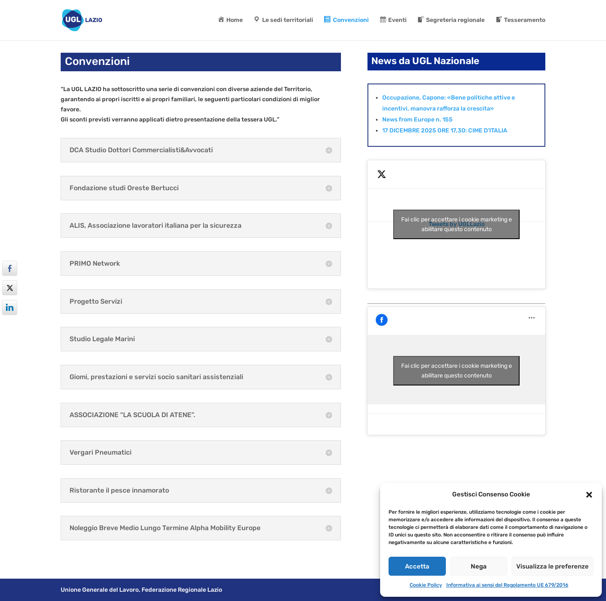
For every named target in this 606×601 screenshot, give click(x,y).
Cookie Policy (426, 585)
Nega (479, 566)
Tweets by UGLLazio (456, 224)
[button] (589, 495)
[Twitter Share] (9, 288)
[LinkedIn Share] (9, 307)
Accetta (417, 566)
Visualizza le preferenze (552, 566)
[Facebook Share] (9, 268)
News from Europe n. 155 (417, 119)
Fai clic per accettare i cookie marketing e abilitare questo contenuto (456, 224)
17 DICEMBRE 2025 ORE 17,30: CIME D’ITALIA (444, 130)
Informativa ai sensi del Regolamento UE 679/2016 (507, 585)
